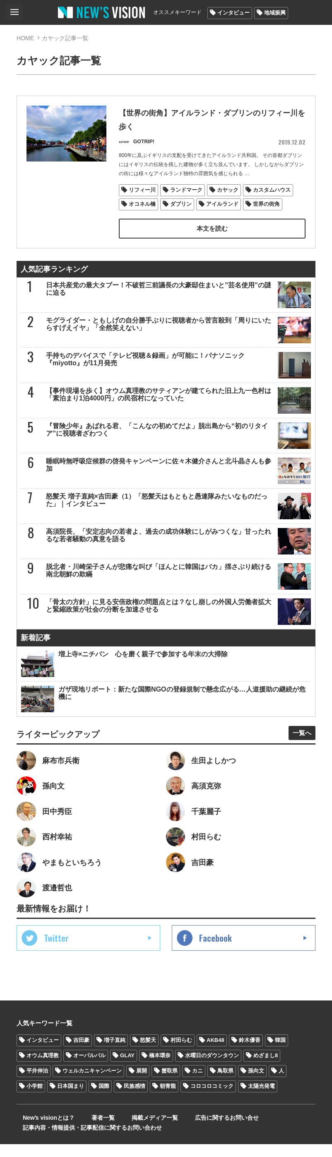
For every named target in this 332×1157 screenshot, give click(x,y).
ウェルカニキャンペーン (92, 1083)
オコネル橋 (142, 207)
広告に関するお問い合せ (196, 1130)
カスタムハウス (272, 193)
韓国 (280, 1053)
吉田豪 (81, 1053)
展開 (141, 1083)
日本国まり (70, 1099)
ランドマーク (187, 193)
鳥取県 (225, 1083)
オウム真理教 (42, 1068)
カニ (197, 1083)
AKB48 (215, 1053)
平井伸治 (37, 1083)
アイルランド (223, 207)
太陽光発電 (261, 1099)
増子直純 (114, 1053)
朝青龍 (168, 1099)
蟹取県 (169, 1083)
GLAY (127, 1068)
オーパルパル (89, 1068)
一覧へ (298, 737)
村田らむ (181, 1053)
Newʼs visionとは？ (42, 1130)
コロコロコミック (211, 1099)
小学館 (34, 1099)
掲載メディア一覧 (132, 1130)
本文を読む (212, 231)
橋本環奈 (160, 1068)
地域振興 (275, 13)
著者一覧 (88, 1130)
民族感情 (134, 1099)
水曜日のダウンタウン (212, 1068)
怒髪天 (148, 1053)
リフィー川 (142, 193)
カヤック (228, 193)
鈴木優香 (249, 1053)
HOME (25, 38)
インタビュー (233, 13)
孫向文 (256, 1083)
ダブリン (181, 207)
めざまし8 (265, 1068)
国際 (104, 1099)
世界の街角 (266, 207)
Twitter (56, 951)
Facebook (215, 951)
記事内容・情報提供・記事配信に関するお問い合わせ (86, 1140)
